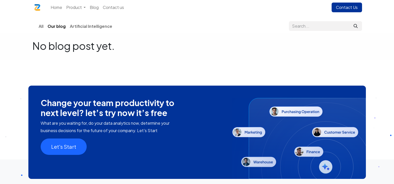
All (41, 26)
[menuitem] (56, 7)
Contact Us (347, 7)
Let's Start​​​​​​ (63, 146)
